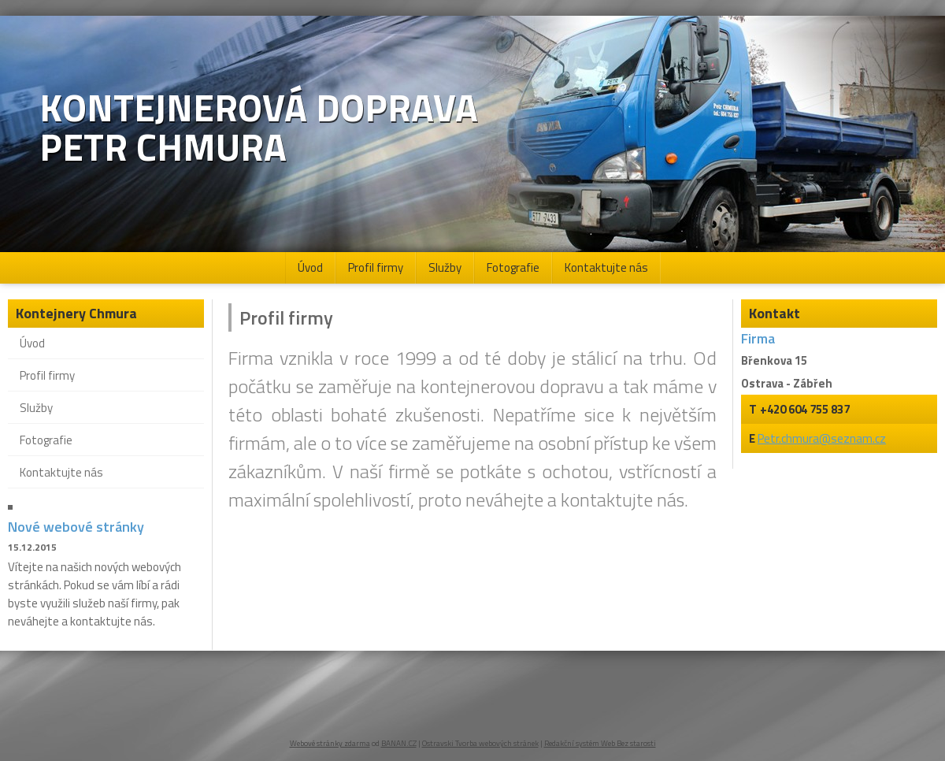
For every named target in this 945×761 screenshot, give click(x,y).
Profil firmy (375, 267)
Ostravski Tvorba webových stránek (480, 743)
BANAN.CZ (399, 743)
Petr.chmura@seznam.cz (822, 438)
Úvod (310, 267)
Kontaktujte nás (606, 267)
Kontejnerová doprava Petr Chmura (258, 127)
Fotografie (513, 267)
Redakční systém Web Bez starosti (600, 743)
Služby (444, 267)
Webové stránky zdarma (330, 743)
